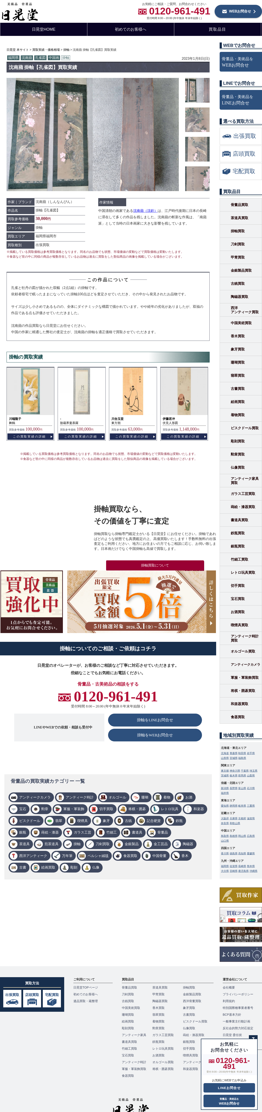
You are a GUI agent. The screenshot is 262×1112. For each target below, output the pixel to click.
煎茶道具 (52, 844)
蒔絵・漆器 (50, 832)
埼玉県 (253, 770)
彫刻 (73, 867)
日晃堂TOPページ (85, 987)
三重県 (251, 805)
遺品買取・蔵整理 (85, 1001)
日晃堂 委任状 (232, 1035)
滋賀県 (251, 818)
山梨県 (251, 775)
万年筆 (67, 856)
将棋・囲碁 (137, 809)
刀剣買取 (103, 844)
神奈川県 (235, 770)
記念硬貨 (154, 821)
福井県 (225, 793)
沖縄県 (253, 871)
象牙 (106, 821)
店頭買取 (32, 995)
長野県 (234, 788)
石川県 (251, 788)
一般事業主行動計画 (236, 1021)
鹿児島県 (243, 871)
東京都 (225, 770)
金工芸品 (161, 844)
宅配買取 (52, 995)
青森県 (234, 753)
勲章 (44, 809)
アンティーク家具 (134, 1035)
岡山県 (242, 836)
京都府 (242, 818)
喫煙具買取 (239, 625)
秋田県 (242, 753)
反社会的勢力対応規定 (238, 1028)
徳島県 (234, 853)
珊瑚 (144, 797)
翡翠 (58, 821)
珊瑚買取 (238, 362)
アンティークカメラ (35, 797)
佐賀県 (234, 866)
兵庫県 (234, 818)
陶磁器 (188, 844)
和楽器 (198, 809)
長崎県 (242, 866)
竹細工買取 (239, 559)
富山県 (242, 788)
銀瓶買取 (238, 546)
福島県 (242, 758)
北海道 (225, 753)
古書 (22, 867)
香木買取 (238, 336)
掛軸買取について (155, 565)
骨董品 (162, 832)
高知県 (242, 853)
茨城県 (225, 775)
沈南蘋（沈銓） (145, 211)
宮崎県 (234, 871)
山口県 (225, 840)
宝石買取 (238, 599)
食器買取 (130, 856)
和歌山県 (235, 823)
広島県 (251, 836)
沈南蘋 (27, 58)
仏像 (95, 867)
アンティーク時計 (80, 797)
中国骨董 (159, 856)
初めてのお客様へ (130, 29)
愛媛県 (251, 853)
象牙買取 (238, 349)
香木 (184, 856)
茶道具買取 (239, 218)
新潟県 (225, 788)
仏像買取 (238, 467)
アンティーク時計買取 (245, 638)
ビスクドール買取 (245, 428)
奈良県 (225, 823)
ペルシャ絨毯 (98, 856)
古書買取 (238, 389)
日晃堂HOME (43, 29)
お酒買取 (238, 612)
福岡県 (13, 58)
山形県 (225, 758)
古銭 (128, 821)
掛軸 (65, 58)
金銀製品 (132, 844)
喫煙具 (82, 821)
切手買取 (106, 809)
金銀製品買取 (241, 270)
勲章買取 (238, 454)
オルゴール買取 (243, 651)
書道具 (137, 832)
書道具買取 (239, 520)
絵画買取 (48, 867)
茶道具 (24, 844)
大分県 (225, 871)
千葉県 (245, 770)
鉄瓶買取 (238, 533)
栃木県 (234, 775)
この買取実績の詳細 (29, 436)
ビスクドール (29, 821)
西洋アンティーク (33, 856)
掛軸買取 (238, 231)
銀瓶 (22, 832)
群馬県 (242, 775)
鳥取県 (225, 836)
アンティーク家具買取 (245, 481)
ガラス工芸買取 (243, 494)
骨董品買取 (239, 205)
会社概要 (229, 987)
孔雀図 (40, 58)
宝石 (22, 809)
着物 (166, 797)
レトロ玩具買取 (243, 572)
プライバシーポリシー (238, 994)
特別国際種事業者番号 (238, 1008)
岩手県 (251, 753)
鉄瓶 (179, 821)
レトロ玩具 (169, 809)
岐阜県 (242, 805)
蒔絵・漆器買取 (243, 507)
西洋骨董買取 (192, 1001)
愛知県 (225, 805)
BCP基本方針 (232, 1014)
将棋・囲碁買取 (243, 691)
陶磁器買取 (239, 297)
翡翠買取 (238, 375)
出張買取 (12, 995)
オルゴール (117, 797)
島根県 (234, 836)
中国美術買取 (241, 323)
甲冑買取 (238, 257)
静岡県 (234, 805)
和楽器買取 (239, 704)
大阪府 (225, 818)
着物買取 (238, 415)
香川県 (225, 853)
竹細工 (111, 832)
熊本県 (251, 866)
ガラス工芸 (82, 832)
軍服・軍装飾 (73, 809)
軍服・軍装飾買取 (245, 677)
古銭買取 (238, 283)
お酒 (188, 797)
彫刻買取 (238, 441)
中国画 (54, 58)
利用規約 (229, 1001)
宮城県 (234, 758)
